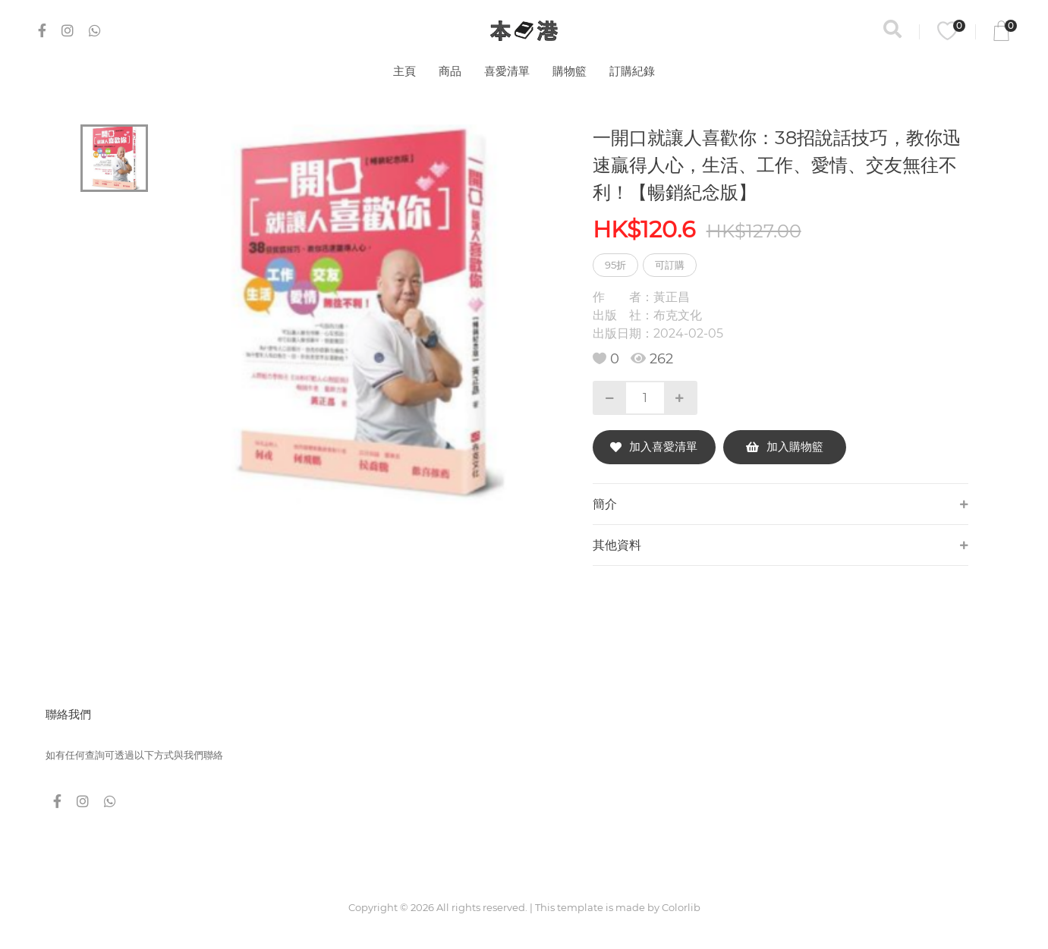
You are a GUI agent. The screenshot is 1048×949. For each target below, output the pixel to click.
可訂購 (670, 265)
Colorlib (681, 907)
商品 (450, 71)
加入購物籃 (784, 446)
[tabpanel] (362, 314)
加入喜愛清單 (653, 446)
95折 (615, 265)
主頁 (404, 71)
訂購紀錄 (632, 71)
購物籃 (569, 71)
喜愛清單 (507, 71)
